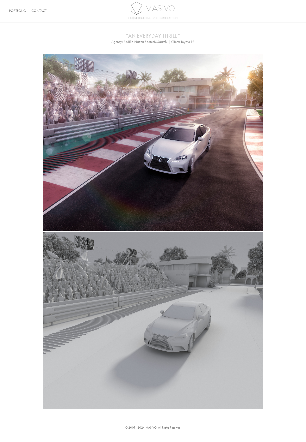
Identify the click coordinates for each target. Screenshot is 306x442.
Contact (38, 10)
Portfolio (17, 10)
